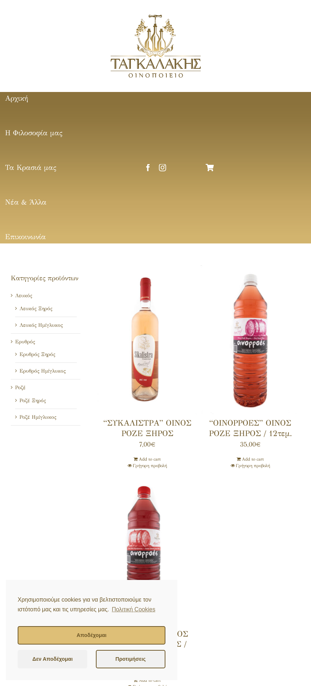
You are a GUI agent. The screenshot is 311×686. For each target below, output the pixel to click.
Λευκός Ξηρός (35, 308)
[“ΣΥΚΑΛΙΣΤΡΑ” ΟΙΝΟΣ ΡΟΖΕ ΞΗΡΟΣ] (147, 339)
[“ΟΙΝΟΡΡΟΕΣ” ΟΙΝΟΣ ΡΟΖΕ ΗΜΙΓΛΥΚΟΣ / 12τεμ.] (147, 550)
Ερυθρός (25, 342)
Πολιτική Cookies (133, 609)
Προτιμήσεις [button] (130, 659)
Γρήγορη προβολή (150, 465)
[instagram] (162, 167)
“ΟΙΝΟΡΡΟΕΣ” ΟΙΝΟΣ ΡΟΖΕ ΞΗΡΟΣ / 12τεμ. (250, 428)
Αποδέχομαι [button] (91, 635)
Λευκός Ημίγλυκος (41, 325)
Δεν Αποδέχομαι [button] (52, 659)
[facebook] (148, 167)
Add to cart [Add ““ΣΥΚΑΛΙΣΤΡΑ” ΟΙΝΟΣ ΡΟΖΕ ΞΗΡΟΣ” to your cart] (150, 459)
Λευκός (23, 296)
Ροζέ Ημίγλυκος (37, 417)
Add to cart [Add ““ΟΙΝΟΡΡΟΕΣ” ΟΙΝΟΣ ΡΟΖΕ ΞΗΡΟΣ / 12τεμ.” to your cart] (253, 459)
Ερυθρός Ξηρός (37, 354)
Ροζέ (20, 387)
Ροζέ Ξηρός (32, 400)
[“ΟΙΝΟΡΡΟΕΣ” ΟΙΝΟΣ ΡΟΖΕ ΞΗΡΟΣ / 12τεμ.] (250, 339)
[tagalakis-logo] (156, 17)
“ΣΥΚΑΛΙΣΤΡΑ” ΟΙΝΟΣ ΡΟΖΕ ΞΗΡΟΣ (147, 428)
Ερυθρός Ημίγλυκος (42, 371)
